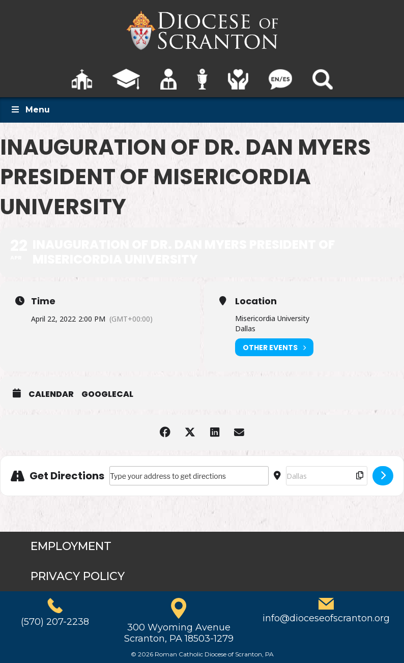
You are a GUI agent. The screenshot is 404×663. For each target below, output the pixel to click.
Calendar (51, 394)
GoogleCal (107, 394)
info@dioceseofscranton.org (326, 618)
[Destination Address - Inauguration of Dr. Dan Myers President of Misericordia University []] (326, 475)
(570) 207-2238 (55, 621)
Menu (30, 109)
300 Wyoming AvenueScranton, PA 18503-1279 (179, 633)
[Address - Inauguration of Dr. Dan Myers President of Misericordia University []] (189, 475)
